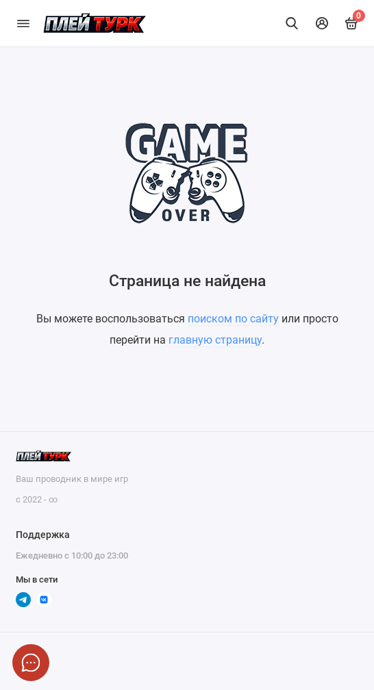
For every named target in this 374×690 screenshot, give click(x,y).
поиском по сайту (233, 318)
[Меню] (23, 23)
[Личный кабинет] (321, 23)
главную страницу (215, 339)
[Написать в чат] (30, 662)
